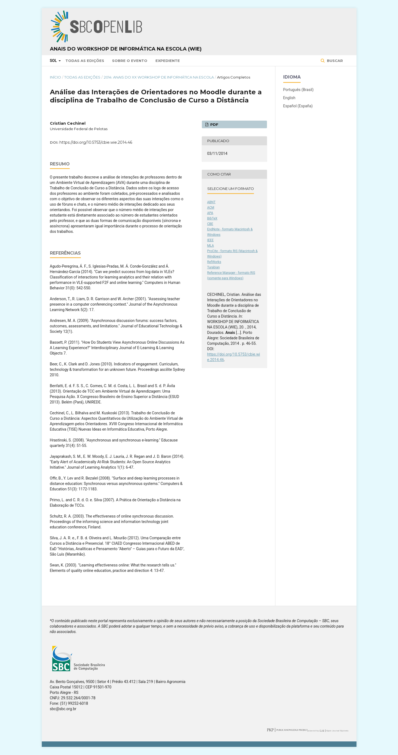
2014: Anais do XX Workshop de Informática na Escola (159, 77)
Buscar (334, 60)
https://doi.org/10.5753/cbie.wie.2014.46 (95, 142)
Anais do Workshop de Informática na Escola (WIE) (126, 49)
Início (55, 77)
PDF (213, 124)
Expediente (167, 60)
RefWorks (214, 262)
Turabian (213, 267)
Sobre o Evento (129, 60)
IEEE (210, 240)
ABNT (211, 202)
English (289, 98)
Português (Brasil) (298, 89)
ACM (210, 207)
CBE (210, 224)
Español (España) (298, 106)
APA (210, 213)
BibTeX (212, 218)
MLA (210, 246)
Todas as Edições (84, 60)
